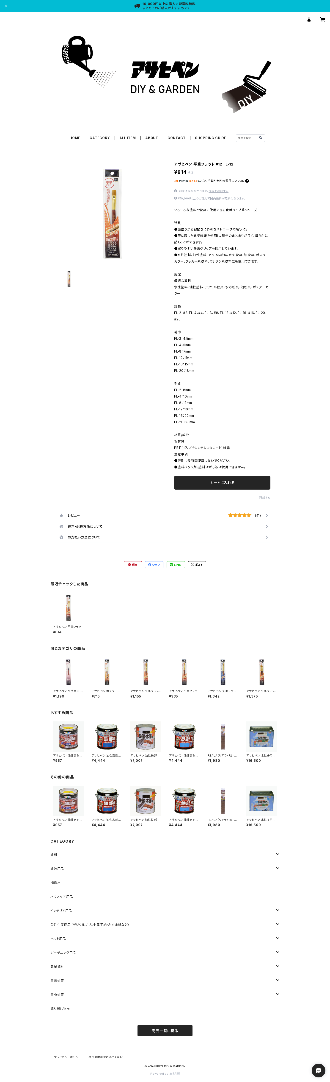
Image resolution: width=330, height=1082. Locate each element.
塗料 (53, 855)
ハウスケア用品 (61, 897)
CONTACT (177, 138)
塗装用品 (57, 869)
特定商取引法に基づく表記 (105, 1057)
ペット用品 (58, 939)
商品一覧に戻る (165, 1031)
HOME (74, 138)
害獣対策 (57, 981)
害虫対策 (57, 995)
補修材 (55, 883)
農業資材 (57, 967)
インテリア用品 (61, 911)
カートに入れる (222, 482)
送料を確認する (218, 191)
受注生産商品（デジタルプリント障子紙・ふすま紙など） (90, 925)
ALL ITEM (127, 138)
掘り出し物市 (60, 1009)
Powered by (165, 1073)
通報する (264, 497)
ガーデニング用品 (63, 953)
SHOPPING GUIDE (210, 138)
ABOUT (151, 138)
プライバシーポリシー (67, 1057)
